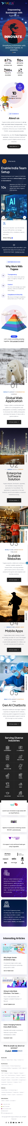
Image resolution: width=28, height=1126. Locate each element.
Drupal (2, 1077)
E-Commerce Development (18, 945)
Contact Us (20, 1059)
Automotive (19, 1094)
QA (20, 1082)
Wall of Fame (10, 1059)
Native (11, 1073)
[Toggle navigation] (26, 3)
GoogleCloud (22, 1079)
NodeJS (18, 1075)
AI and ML (3, 1082)
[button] (24, 217)
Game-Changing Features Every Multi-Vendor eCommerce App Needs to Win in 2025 (13, 1026)
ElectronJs (9, 1082)
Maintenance (4, 1084)
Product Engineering (15, 1065)
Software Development (6, 1092)
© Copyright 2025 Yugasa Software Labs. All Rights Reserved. (14, 1118)
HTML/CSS (22, 1077)
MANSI (7, 1100)
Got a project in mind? (17, 341)
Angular (21, 1073)
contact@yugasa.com (8, 1113)
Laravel (12, 1077)
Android (6, 1073)
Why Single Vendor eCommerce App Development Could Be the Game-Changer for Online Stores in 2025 (13, 959)
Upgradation (15, 1068)
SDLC (10, 1084)
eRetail (21, 1092)
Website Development (19, 979)
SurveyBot (12, 1100)
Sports (13, 1094)
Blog (15, 1059)
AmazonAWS (15, 1079)
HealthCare (16, 1092)
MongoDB (3, 1079)
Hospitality (3, 1094)
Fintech (9, 1094)
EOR (20, 1068)
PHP (2, 1073)
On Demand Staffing (6, 1068)
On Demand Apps (13, 1090)
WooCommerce (11, 1075)
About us (3, 1059)
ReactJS (8, 1077)
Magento (16, 1073)
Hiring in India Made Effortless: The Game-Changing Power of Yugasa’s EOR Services (13, 992)
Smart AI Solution (5, 1065)
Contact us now (19, 252)
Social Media (4, 1090)
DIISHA (2, 1100)
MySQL (8, 1079)
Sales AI (24, 1068)
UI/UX (17, 1077)
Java (2, 1075)
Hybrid (23, 1075)
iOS (6, 1075)
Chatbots (16, 1082)
